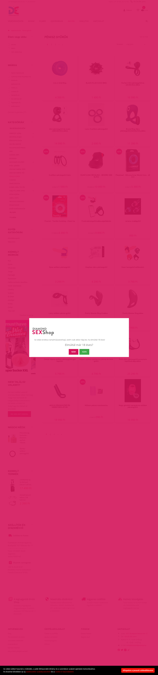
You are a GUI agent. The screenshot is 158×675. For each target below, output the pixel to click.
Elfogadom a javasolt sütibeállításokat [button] (138, 670)
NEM (73, 352)
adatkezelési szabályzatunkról (38, 672)
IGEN (84, 352)
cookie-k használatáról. (64, 672)
